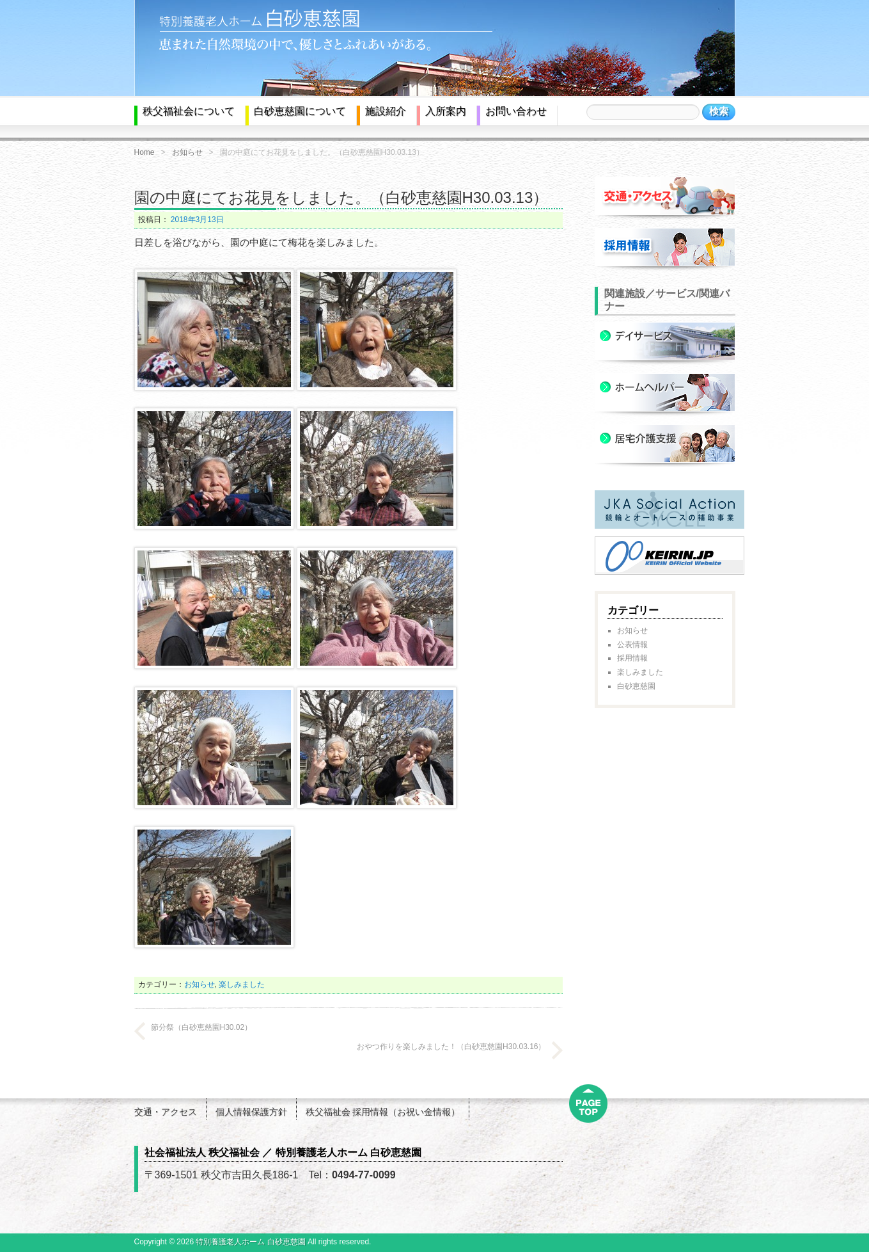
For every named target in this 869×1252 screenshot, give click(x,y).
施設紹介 (385, 111)
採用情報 (632, 658)
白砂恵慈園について (300, 111)
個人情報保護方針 (251, 1112)
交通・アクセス (165, 1112)
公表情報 (632, 644)
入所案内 (445, 111)
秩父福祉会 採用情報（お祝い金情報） (383, 1112)
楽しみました (242, 984)
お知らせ (187, 152)
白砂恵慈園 (636, 686)
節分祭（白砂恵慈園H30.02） (202, 1027)
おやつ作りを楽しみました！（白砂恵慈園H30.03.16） (451, 1046)
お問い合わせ (516, 111)
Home (144, 152)
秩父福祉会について (189, 111)
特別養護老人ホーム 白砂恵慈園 (250, 1241)
